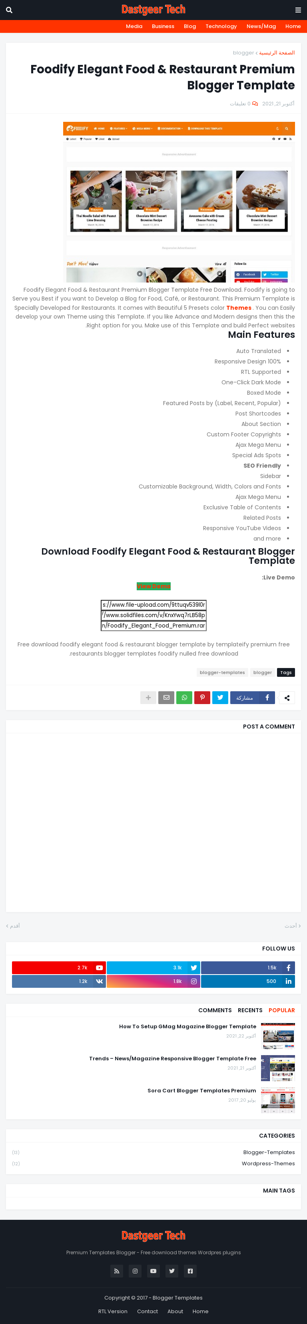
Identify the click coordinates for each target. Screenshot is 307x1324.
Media (134, 26)
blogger (243, 53)
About (175, 1311)
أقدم (15, 926)
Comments (215, 1010)
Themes (239, 308)
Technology (221, 26)
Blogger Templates (178, 1298)
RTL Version (113, 1311)
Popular (282, 1010)
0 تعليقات (240, 103)
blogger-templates (222, 672)
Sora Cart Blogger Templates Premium (202, 1090)
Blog (190, 26)
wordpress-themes (153, 1164)
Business (163, 26)
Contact (147, 1311)
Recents (250, 1010)
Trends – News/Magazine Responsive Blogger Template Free (172, 1058)
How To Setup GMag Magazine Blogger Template (187, 1026)
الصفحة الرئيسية (277, 53)
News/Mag (261, 26)
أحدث (291, 926)
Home (293, 26)
